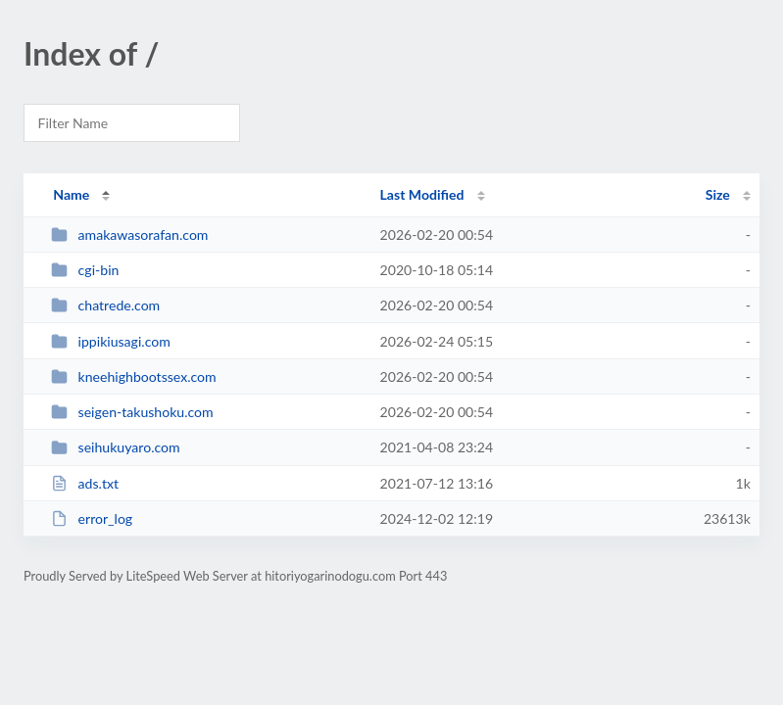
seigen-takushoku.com (132, 411)
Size (718, 194)
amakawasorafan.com (129, 234)
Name (71, 194)
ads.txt (85, 483)
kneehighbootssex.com (134, 376)
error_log (91, 518)
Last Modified (422, 194)
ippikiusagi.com (111, 341)
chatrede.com (105, 305)
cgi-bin (85, 269)
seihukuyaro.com (115, 447)
